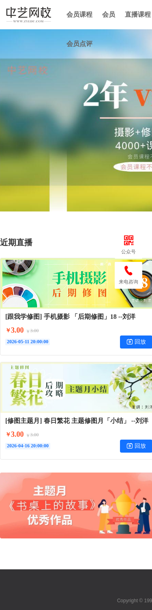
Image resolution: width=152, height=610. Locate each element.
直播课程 (138, 14)
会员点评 (79, 43)
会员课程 (79, 14)
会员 (108, 14)
